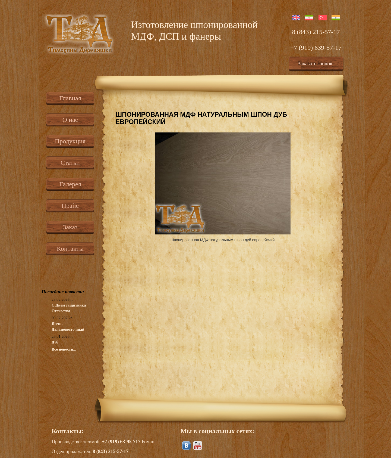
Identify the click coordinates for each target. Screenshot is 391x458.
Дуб (55, 342)
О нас (70, 119)
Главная (70, 98)
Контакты (70, 248)
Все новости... (64, 349)
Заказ (70, 227)
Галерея (70, 184)
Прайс (70, 205)
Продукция (70, 141)
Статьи (70, 162)
